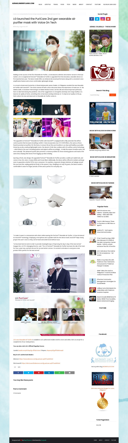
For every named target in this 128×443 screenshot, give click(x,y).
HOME (95, 440)
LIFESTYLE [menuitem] (48, 4)
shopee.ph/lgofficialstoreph (54, 350)
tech (19, 367)
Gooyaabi (43, 440)
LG (18, 14)
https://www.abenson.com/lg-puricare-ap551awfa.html (36, 359)
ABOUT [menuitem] (81, 4)
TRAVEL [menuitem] (55, 4)
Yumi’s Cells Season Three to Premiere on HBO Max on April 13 (106, 223)
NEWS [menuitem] (74, 4)
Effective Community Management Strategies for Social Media (106, 281)
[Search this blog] (99, 95)
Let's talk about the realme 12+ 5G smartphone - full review (106, 253)
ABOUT (100, 440)
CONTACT (107, 440)
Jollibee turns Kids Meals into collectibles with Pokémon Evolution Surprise (106, 290)
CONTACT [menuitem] (89, 4)
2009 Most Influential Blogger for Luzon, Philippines (102, 389)
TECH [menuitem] (68, 4)
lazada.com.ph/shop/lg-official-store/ (29, 350)
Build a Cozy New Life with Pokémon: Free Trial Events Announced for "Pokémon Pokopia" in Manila (105, 263)
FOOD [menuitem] (62, 4)
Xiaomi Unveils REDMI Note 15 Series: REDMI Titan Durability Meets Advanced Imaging (106, 299)
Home (14, 14)
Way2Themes (27, 440)
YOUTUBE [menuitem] (98, 4)
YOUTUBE (113, 440)
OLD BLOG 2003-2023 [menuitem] (109, 4)
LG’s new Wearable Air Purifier (22, 340)
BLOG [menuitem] (40, 4)
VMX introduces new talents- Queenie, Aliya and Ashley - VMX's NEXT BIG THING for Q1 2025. (106, 214)
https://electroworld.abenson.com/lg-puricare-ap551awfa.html (41, 363)
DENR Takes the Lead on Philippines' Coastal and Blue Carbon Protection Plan (106, 273)
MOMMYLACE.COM (108, 366)
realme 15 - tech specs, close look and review (105, 231)
